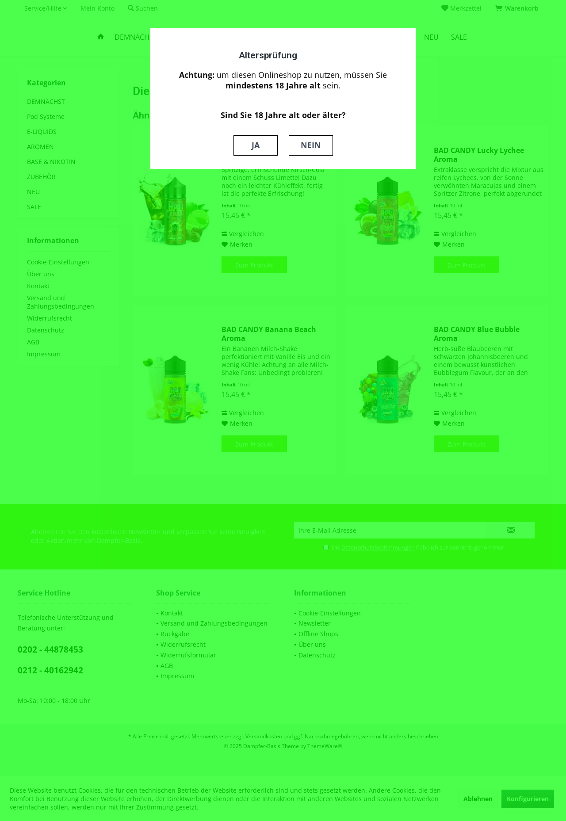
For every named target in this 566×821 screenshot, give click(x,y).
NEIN (311, 145)
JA (256, 145)
